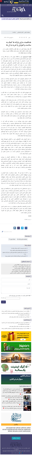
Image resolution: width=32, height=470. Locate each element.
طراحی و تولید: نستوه (16, 454)
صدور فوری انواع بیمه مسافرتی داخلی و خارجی (20, 273)
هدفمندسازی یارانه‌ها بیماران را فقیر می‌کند (18, 251)
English (24, 5)
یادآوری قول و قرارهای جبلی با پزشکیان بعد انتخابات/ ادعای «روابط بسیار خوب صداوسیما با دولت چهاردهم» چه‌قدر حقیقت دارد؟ (12, 398)
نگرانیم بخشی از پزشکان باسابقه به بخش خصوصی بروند (15, 256)
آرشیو (8, 5)
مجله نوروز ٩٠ (12, 240)
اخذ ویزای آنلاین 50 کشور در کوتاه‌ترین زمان (21, 272)
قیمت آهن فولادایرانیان (12, 430)
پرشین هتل (15, 432)
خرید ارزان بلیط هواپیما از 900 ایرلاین (22, 265)
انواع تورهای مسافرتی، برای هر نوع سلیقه (21, 270)
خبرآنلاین (16, 10)
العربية (27, 5)
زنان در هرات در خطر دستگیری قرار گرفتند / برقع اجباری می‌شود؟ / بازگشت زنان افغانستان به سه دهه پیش (12, 404)
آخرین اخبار (27, 309)
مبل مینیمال (20, 430)
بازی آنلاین (18, 429)
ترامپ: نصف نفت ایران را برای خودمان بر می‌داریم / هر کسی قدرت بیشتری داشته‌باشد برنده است (12, 408)
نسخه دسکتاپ (16, 439)
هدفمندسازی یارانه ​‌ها (22, 240)
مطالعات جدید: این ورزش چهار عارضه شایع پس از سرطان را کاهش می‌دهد (15, 312)
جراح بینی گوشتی (26, 432)
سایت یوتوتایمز (27, 430)
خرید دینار (4, 430)
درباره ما (13, 5)
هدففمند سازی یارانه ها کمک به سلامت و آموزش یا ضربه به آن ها (18, 44)
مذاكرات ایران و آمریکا (25, 19)
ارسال (3, 302)
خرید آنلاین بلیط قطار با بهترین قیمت (22, 269)
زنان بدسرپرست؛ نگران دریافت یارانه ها (18, 249)
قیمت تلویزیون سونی (10, 429)
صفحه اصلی (27, 33)
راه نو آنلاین (23, 429)
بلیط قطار (10, 432)
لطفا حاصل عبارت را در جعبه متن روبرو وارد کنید (20, 296)
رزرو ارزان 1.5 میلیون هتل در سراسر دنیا (22, 267)
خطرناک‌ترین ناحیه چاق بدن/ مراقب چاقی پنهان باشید (19, 317)
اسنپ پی (20, 432)
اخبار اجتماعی (20, 33)
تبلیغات (10, 5)
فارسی (30, 5)
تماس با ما (16, 5)
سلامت (14, 33)
